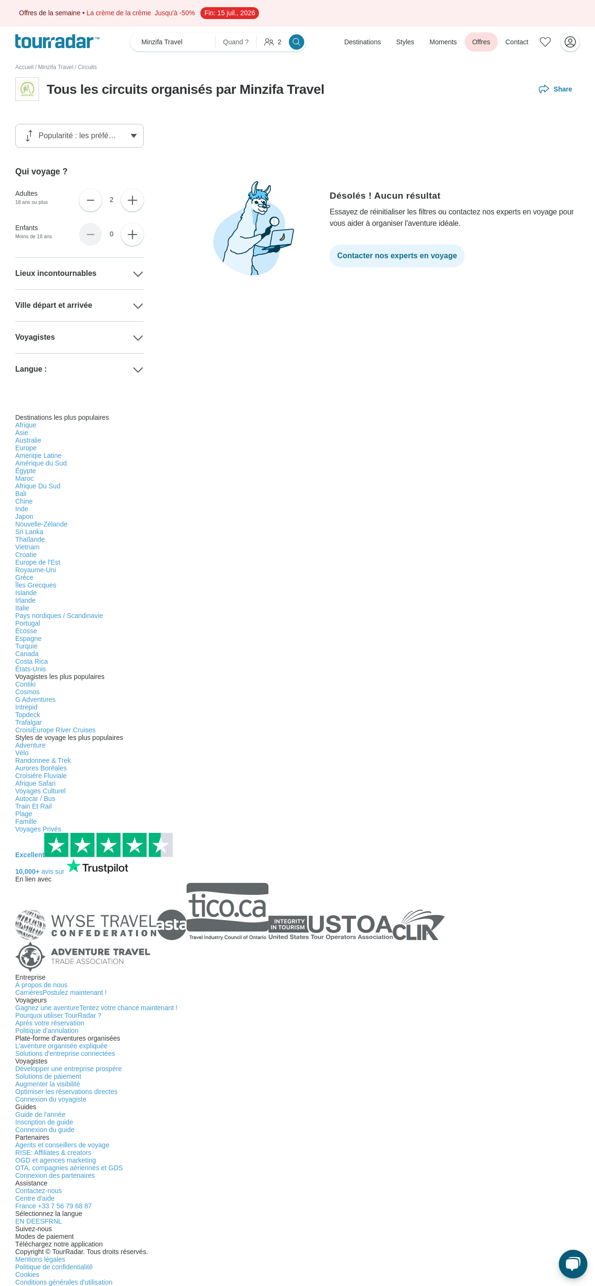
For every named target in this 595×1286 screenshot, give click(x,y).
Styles (405, 42)
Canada (27, 654)
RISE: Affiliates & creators (53, 1152)
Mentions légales (40, 1259)
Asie (21, 432)
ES (40, 1221)
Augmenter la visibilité (47, 1084)
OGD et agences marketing (55, 1160)
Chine (24, 501)
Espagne (28, 638)
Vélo (22, 753)
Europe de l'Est (37, 562)
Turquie (26, 646)
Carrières (61, 992)
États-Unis (30, 669)
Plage (23, 814)
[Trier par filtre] (82, 135)
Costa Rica (31, 661)
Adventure (30, 745)
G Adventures (35, 699)
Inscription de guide (44, 1122)
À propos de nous (41, 985)
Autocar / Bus (35, 798)
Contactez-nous (38, 1191)
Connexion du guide (45, 1130)
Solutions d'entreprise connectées (65, 1053)
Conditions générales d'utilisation (63, 1282)
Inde (21, 509)
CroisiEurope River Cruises (55, 730)
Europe (26, 448)
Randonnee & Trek (43, 760)
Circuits (87, 67)
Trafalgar (28, 722)
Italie (22, 608)
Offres (481, 42)
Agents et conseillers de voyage (62, 1145)
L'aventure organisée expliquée (61, 1046)
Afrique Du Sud (37, 486)
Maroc (24, 478)
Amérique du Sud (41, 463)
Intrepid (26, 707)
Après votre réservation (49, 1023)
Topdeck (27, 715)
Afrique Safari (35, 783)
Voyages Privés (38, 829)
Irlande (25, 600)
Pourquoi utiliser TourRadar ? (58, 1015)
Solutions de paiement (48, 1076)
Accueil (24, 67)
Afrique (25, 425)
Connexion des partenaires (55, 1175)
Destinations (362, 42)
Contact (517, 42)
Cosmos (27, 692)
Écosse (26, 631)
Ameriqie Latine (38, 455)
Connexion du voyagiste (50, 1099)
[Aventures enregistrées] (545, 41)
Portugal (27, 623)
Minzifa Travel (55, 67)
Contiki (25, 684)
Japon (24, 516)
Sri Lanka (29, 532)
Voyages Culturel (40, 791)
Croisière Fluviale (41, 776)
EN (20, 1221)
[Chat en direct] (573, 1264)
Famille (26, 821)
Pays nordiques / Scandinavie (59, 615)
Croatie (26, 554)
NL (57, 1221)
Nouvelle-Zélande (41, 524)
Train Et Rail (33, 806)
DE (30, 1221)
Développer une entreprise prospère (68, 1069)
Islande (26, 593)
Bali (20, 493)
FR (48, 1221)
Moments (443, 42)
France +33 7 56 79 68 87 (53, 1206)
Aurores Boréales (41, 768)
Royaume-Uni (35, 570)
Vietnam (27, 547)
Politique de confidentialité (54, 1267)
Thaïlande (30, 539)
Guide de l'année (40, 1114)
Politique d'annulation (47, 1030)
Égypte (25, 471)
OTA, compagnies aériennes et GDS (69, 1168)
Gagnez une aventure (96, 1008)
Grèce (24, 577)
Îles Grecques (35, 585)
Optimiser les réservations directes (66, 1091)
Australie (28, 440)
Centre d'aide (35, 1198)
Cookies (27, 1274)
